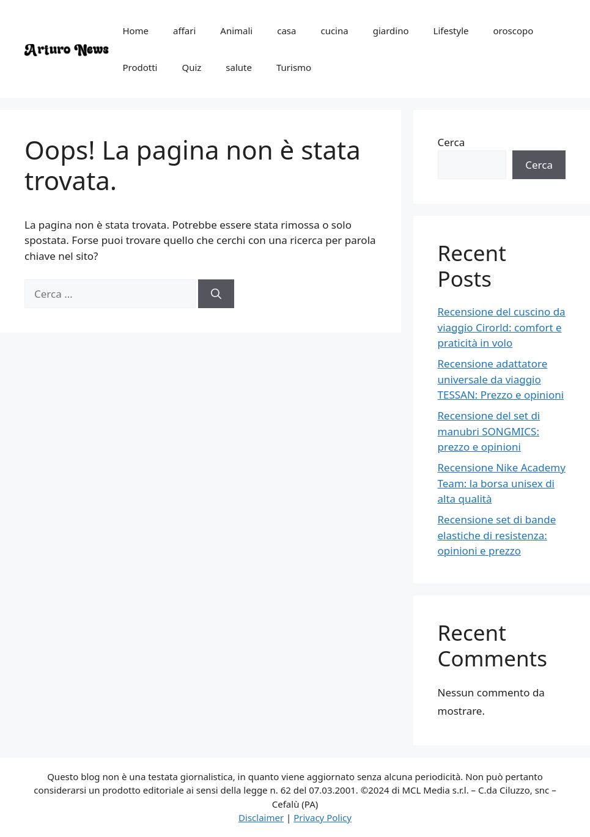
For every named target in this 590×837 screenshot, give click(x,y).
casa (286, 30)
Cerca (451, 142)
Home (135, 30)
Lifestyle (451, 30)
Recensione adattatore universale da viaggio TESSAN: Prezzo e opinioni (501, 379)
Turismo (293, 67)
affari (184, 30)
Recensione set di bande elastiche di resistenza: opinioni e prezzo (497, 535)
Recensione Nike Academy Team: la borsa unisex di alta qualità (502, 483)
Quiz (191, 67)
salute (239, 67)
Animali (236, 30)
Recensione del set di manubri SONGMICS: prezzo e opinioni (489, 431)
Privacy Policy (322, 817)
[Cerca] (216, 294)
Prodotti (139, 67)
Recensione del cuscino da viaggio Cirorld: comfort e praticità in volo (502, 327)
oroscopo (513, 30)
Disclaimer (261, 817)
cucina (334, 30)
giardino (391, 30)
